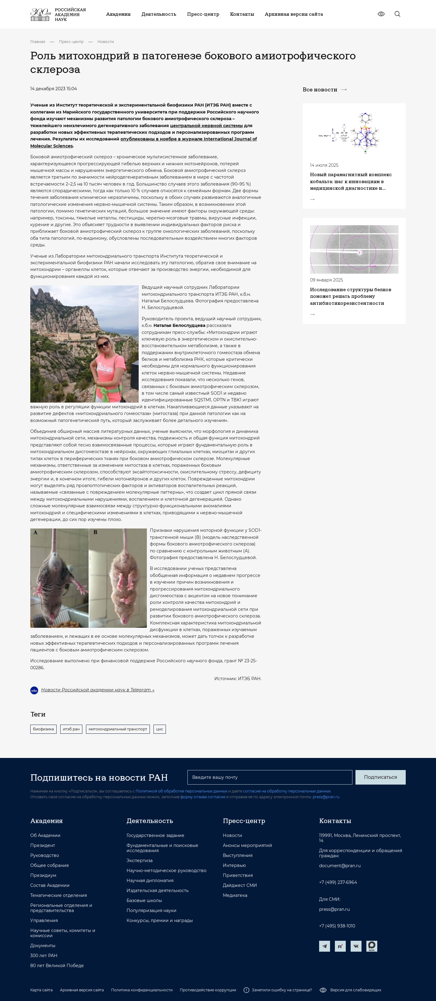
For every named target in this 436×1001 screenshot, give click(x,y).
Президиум (43, 875)
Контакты (335, 820)
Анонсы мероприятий (247, 845)
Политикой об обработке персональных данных (181, 791)
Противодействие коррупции (208, 990)
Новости (105, 41)
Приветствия (238, 875)
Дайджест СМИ (240, 885)
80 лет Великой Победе (57, 965)
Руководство (44, 855)
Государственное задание (155, 835)
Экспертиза (140, 860)
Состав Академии (50, 885)
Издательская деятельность (158, 890)
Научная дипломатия (150, 880)
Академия (46, 820)
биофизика (43, 729)
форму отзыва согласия (202, 797)
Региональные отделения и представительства (61, 908)
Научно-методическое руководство (166, 870)
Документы (42, 945)
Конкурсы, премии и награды (160, 920)
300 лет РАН (44, 955)
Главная (37, 41)
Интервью (234, 865)
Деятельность (150, 820)
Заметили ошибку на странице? (277, 990)
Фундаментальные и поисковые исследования (162, 848)
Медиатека (235, 895)
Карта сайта (41, 990)
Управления (44, 920)
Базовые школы (144, 900)
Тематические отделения (58, 895)
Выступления (238, 855)
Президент (42, 845)
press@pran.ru (326, 797)
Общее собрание (49, 865)
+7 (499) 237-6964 (338, 882)
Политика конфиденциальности (142, 990)
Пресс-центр (71, 41)
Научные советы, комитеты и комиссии (62, 933)
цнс (159, 729)
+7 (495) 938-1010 (337, 926)
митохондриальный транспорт (118, 729)
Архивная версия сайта (82, 990)
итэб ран (71, 729)
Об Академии (45, 835)
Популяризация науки (152, 910)
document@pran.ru (340, 865)
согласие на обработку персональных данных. (287, 791)
